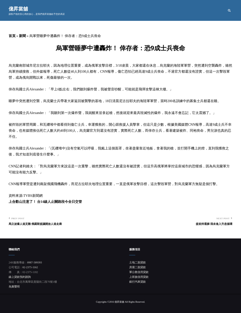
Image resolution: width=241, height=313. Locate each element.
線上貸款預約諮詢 (20, 277)
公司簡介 (160, 10)
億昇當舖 (18, 8)
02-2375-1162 (30, 267)
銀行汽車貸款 (137, 281)
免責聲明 (14, 286)
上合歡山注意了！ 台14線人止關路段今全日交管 (45, 202)
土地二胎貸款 (137, 262)
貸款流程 (199, 10)
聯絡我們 (217, 10)
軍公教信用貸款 (139, 272)
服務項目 (178, 10)
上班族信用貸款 (139, 277)
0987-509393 (34, 262)
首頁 (145, 10)
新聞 (22, 36)
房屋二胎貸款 (137, 267)
